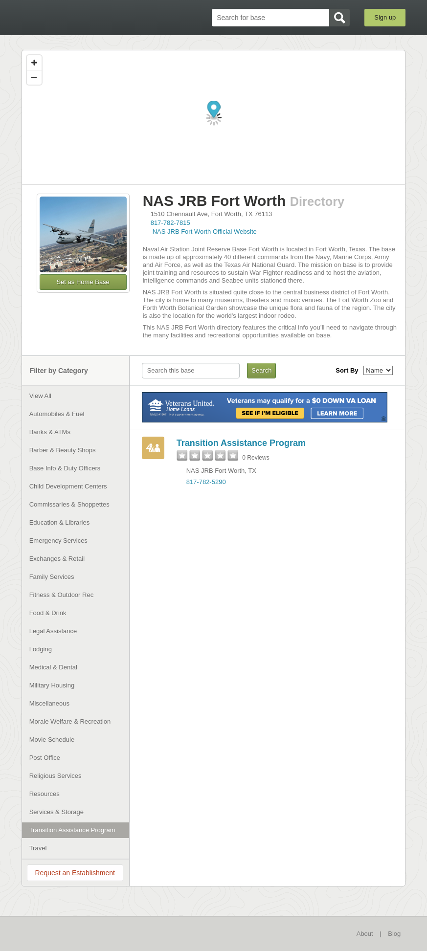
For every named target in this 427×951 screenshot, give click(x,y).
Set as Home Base (82, 282)
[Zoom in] (34, 62)
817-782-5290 (206, 482)
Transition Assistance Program (241, 443)
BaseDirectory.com (73, 17)
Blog (394, 933)
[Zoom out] (34, 77)
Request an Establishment (74, 873)
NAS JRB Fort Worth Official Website (205, 231)
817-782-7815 (170, 222)
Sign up (385, 17)
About (365, 933)
